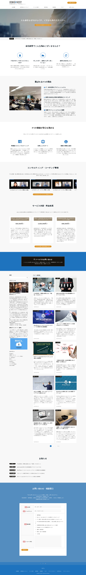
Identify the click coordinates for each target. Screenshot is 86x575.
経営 (10, 358)
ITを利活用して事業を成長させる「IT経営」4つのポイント (31, 38)
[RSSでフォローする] (45, 563)
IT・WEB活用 (12, 357)
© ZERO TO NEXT (39, 573)
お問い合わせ (72, 2)
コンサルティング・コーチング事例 (16, 356)
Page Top (43, 568)
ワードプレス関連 (12, 364)
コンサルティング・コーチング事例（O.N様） (62, 189)
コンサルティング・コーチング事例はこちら (43, 194)
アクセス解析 (12, 362)
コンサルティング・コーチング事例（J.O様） (41, 189)
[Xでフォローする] (40, 563)
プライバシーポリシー (66, 571)
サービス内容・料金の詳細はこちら (43, 246)
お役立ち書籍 (12, 365)
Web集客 (11, 353)
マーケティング (12, 360)
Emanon (48, 573)
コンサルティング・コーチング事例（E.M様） (19, 190)
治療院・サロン (12, 355)
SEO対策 (11, 361)
